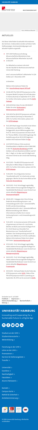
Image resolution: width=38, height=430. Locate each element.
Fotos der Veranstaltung (14, 181)
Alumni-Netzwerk (9, 381)
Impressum (15, 299)
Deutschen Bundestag (20, 149)
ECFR (23, 273)
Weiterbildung (7, 340)
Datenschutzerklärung (9, 301)
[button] (30, 2)
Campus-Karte (7, 391)
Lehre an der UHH (9, 350)
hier (29, 139)
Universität (6, 367)
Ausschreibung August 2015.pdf (20, 88)
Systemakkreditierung (25, 408)
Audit (10, 408)
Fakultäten (6, 377)
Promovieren (7, 353)
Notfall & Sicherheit (9, 394)
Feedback (5, 299)
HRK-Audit (17, 409)
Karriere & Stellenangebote (12, 357)
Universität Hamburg (10, 2)
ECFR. (34, 278)
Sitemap (4, 303)
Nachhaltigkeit (7, 374)
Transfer (5, 360)
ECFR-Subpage (13, 121)
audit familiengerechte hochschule (5, 410)
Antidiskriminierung (10, 398)
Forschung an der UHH (10, 347)
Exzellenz (5, 371)
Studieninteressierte (10, 336)
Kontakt (5, 388)
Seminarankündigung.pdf (22, 240)
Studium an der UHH (10, 333)
